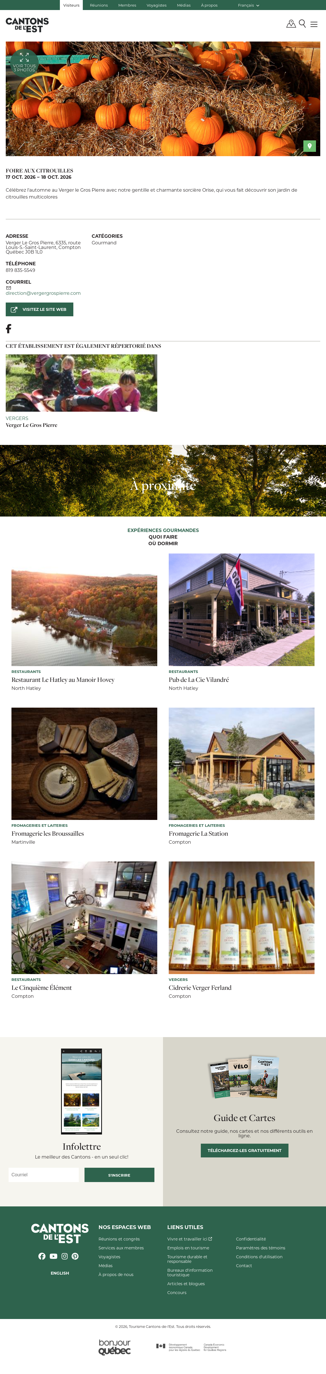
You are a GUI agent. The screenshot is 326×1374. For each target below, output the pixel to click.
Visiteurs (71, 5)
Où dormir (163, 543)
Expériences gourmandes (163, 530)
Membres (127, 5)
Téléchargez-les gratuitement (245, 1150)
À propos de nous (116, 1274)
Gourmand (104, 243)
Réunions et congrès (119, 1239)
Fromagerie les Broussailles (47, 833)
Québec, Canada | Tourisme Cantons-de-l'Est (27, 25)
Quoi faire (163, 537)
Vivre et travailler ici (189, 1239)
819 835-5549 (20, 270)
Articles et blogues (186, 1283)
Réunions (99, 5)
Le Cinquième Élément (41, 987)
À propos (209, 5)
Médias (184, 5)
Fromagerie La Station (198, 833)
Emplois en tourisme (188, 1248)
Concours (176, 1292)
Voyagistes (156, 5)
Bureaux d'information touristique (190, 1272)
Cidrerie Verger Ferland (200, 987)
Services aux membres (121, 1248)
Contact (244, 1265)
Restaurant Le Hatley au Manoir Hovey (63, 679)
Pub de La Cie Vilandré (199, 679)
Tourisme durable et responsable (187, 1259)
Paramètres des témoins (260, 1248)
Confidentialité (251, 1239)
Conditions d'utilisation (259, 1256)
